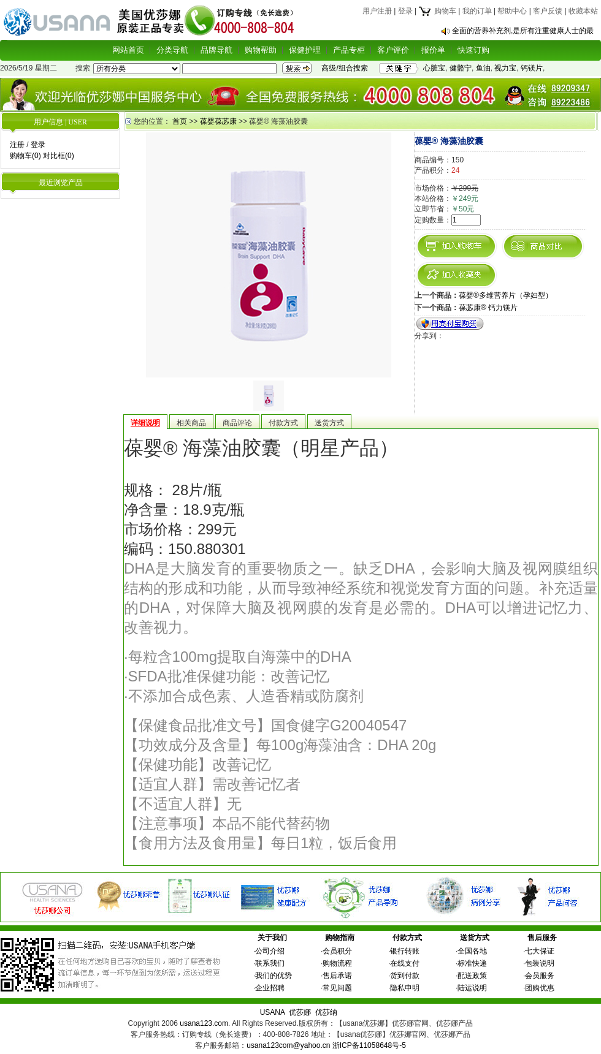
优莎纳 (326, 1012)
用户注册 (377, 11)
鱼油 (483, 68)
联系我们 (270, 963)
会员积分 (337, 951)
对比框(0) (58, 155)
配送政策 (472, 975)
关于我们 (272, 937)
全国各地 (472, 951)
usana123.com (204, 1023)
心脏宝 (434, 68)
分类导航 (172, 50)
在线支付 (404, 963)
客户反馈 (547, 11)
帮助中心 (512, 11)
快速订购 (473, 50)
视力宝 (505, 68)
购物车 (437, 11)
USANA (272, 1012)
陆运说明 (472, 988)
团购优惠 (539, 988)
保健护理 (305, 50)
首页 (179, 121)
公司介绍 (270, 951)
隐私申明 (404, 988)
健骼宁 (461, 68)
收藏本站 (583, 11)
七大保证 (539, 951)
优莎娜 (300, 1012)
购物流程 (337, 963)
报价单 (433, 50)
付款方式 (407, 937)
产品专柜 (349, 50)
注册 (17, 144)
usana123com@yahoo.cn (288, 1045)
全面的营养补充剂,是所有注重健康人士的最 (523, 30)
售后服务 (542, 937)
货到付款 (404, 975)
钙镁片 (532, 68)
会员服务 (539, 975)
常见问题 (337, 988)
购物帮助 (261, 50)
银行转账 (404, 951)
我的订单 (477, 11)
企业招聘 (270, 988)
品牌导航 (216, 50)
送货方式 (474, 937)
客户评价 (393, 50)
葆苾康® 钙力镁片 (488, 307)
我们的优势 (273, 975)
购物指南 (339, 937)
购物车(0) (25, 155)
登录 (405, 11)
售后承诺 (337, 975)
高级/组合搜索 (344, 68)
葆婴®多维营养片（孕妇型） (506, 295)
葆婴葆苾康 (218, 121)
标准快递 (472, 963)
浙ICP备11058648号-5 (369, 1045)
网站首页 (128, 50)
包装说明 (539, 963)
